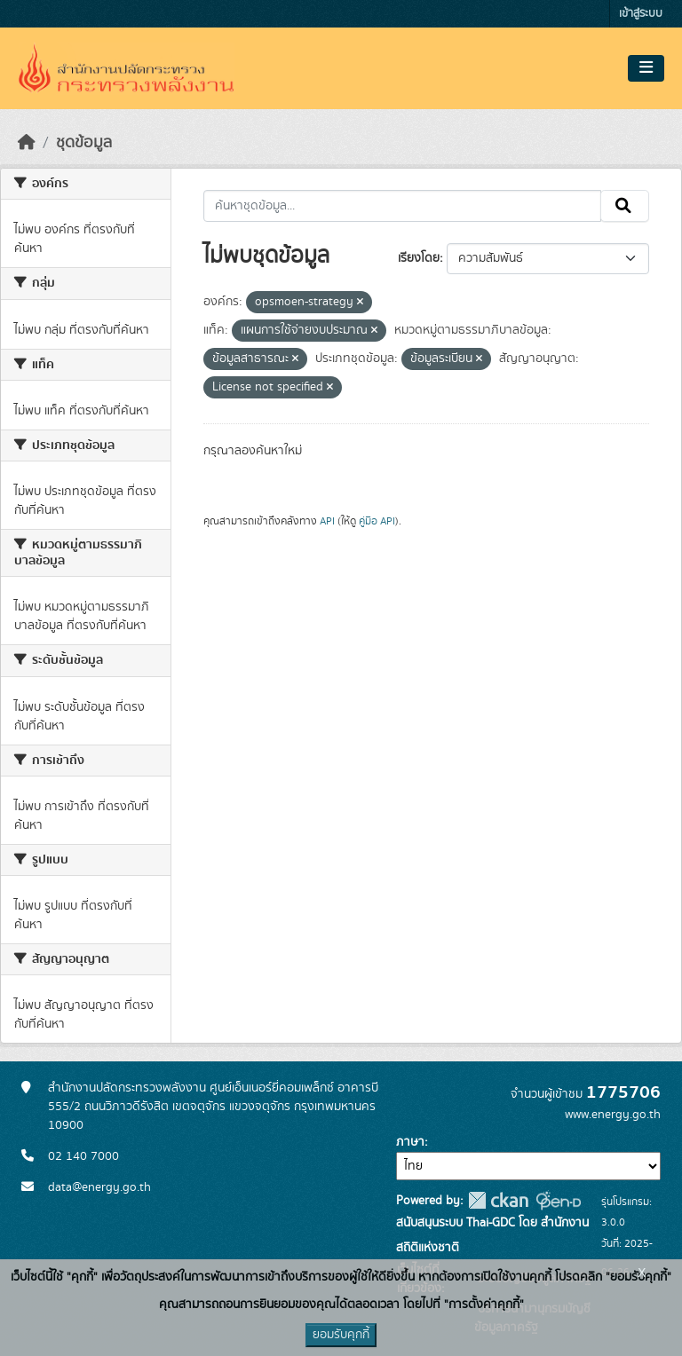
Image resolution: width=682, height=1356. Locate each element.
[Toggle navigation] (646, 68)
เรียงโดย (419, 258)
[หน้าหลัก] (27, 142)
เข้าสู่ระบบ (640, 13)
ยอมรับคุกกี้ (341, 1335)
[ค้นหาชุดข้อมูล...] (402, 206)
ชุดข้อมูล (84, 142)
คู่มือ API (377, 521)
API (327, 521)
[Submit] (624, 206)
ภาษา (410, 1142)
